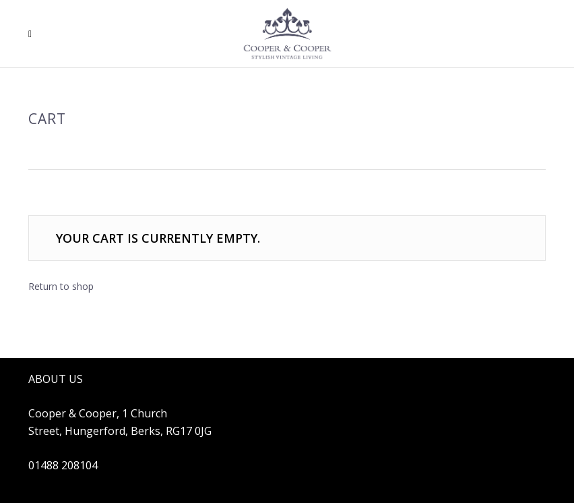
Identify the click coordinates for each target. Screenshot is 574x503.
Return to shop (61, 286)
